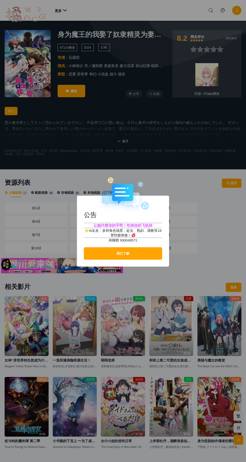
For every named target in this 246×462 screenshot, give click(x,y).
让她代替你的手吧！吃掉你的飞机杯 (123, 225)
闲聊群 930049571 (123, 240)
